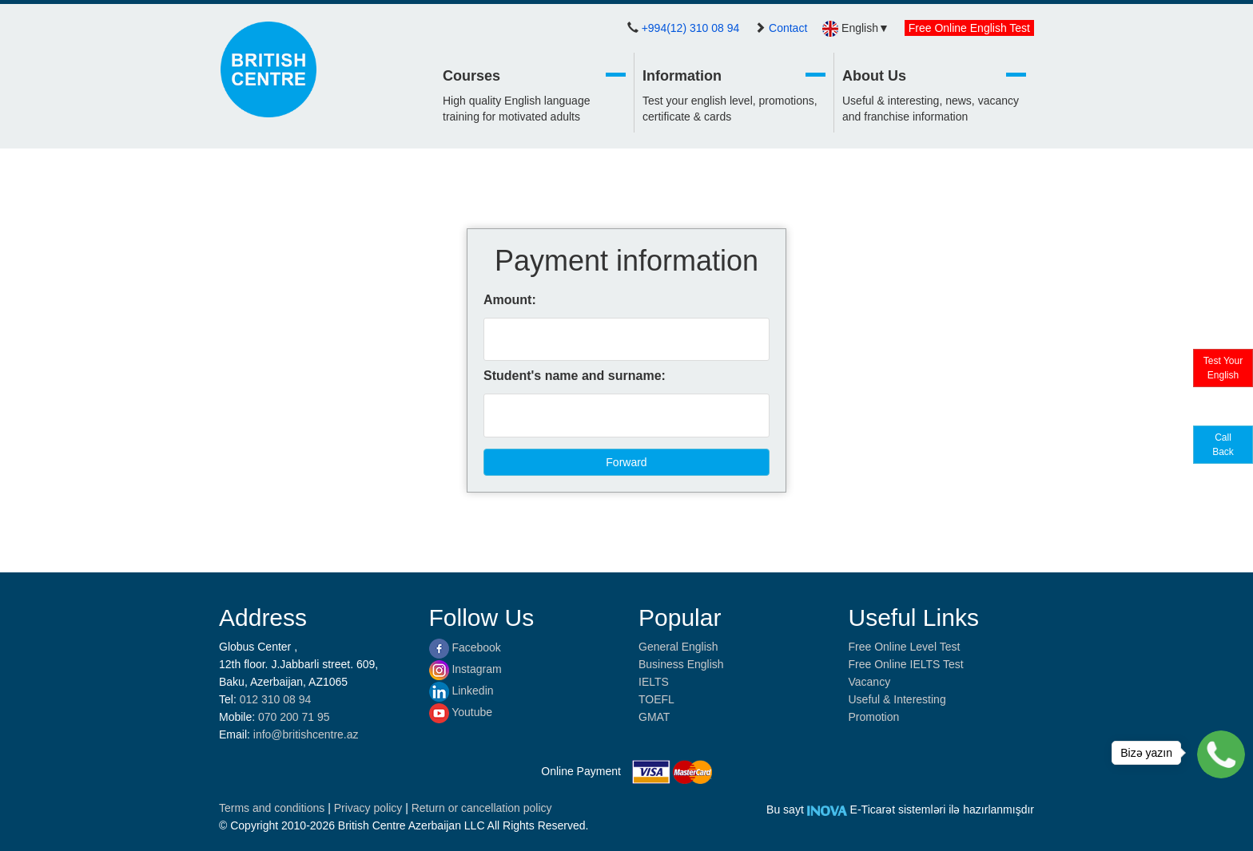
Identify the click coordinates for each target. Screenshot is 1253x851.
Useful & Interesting (897, 699)
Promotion (874, 716)
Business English (681, 664)
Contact (788, 28)
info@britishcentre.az (306, 734)
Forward (626, 462)
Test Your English (1223, 368)
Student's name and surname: (574, 375)
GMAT (654, 716)
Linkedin (461, 690)
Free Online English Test (969, 28)
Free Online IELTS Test (906, 664)
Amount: (509, 300)
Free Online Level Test (905, 646)
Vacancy (870, 681)
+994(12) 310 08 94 (691, 28)
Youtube (461, 712)
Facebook (465, 647)
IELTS (653, 681)
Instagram (465, 669)
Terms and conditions (273, 808)
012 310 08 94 (276, 699)
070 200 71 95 (294, 716)
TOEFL (656, 699)
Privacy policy (369, 808)
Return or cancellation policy (482, 808)
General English (678, 646)
